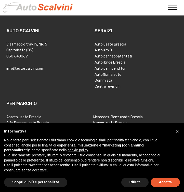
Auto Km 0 (103, 50)
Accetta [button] (165, 182)
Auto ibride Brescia (110, 62)
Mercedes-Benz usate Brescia (118, 117)
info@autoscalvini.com (25, 68)
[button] (177, 131)
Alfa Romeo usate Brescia (27, 123)
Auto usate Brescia (110, 44)
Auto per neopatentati (113, 56)
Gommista (103, 80)
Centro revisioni (107, 86)
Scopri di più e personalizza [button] (35, 182)
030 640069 (17, 56)
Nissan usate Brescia (110, 123)
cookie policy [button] (78, 150)
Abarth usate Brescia (23, 117)
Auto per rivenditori (110, 68)
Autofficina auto (108, 74)
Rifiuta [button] (135, 182)
